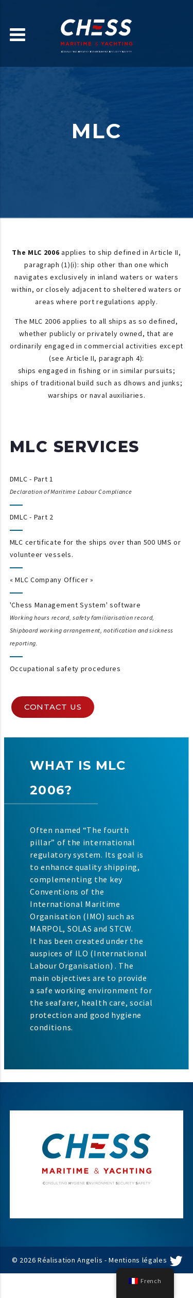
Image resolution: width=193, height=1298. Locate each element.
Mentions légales (138, 1260)
